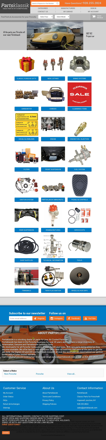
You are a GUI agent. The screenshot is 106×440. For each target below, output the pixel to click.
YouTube (92, 318)
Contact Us (43, 12)
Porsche (40, 374)
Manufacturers (68, 8)
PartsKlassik (82, 393)
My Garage (68, 12)
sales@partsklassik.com (63, 357)
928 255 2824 (82, 404)
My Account (93, 12)
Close (5, 433)
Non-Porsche (10, 374)
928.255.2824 (92, 3)
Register (41, 318)
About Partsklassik (50, 393)
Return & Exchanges (11, 404)
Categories (43, 8)
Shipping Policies (49, 404)
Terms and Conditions (51, 396)
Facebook (76, 318)
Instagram (58, 318)
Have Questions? (74, 3)
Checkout (98, 16)
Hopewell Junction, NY (86, 400)
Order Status (8, 396)
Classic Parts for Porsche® (88, 396)
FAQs (5, 400)
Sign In (93, 8)
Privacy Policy (48, 400)
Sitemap (6, 408)
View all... (71, 374)
